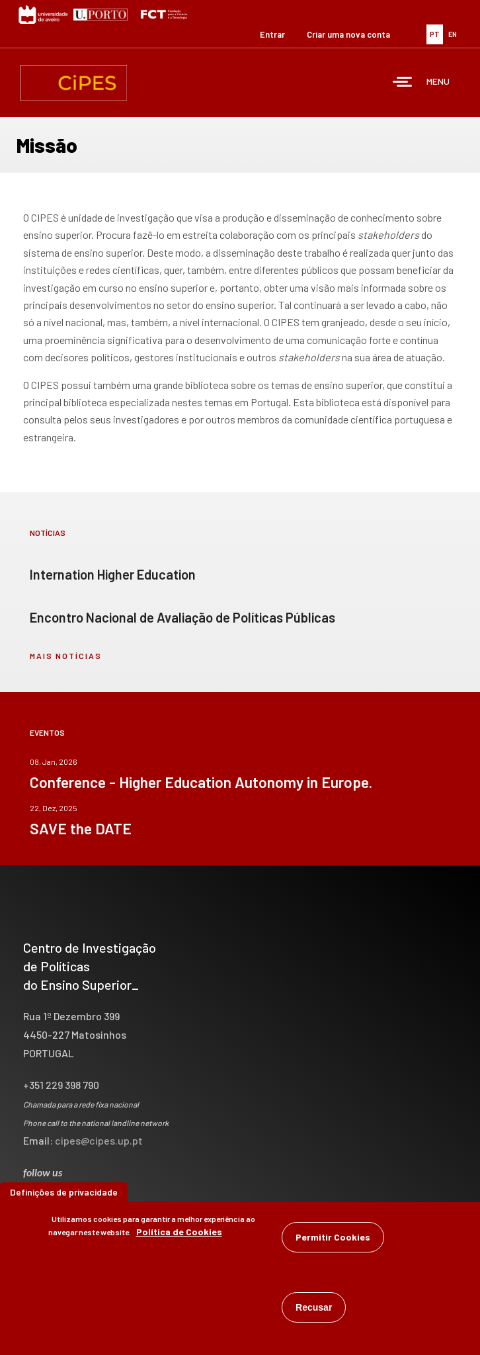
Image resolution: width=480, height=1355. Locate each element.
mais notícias (66, 655)
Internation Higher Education (113, 574)
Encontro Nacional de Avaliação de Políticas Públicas (182, 617)
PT (435, 34)
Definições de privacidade (64, 1195)
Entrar (272, 34)
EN (452, 34)
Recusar (314, 1310)
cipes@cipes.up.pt (99, 1140)
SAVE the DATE (81, 828)
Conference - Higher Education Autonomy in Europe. (201, 782)
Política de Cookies (179, 1235)
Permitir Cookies (333, 1240)
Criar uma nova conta (348, 34)
